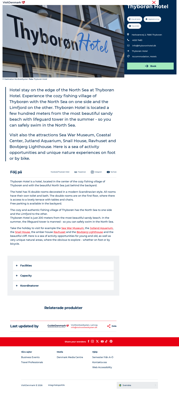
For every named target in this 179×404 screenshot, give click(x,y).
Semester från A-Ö (103, 370)
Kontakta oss (99, 375)
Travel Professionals (34, 375)
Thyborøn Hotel (140, 64)
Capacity (24, 288)
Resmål (73, 9)
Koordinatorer (27, 299)
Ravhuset (60, 245)
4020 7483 (137, 53)
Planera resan (118, 9)
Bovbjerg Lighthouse (90, 245)
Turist (166, 3)
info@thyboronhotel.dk (144, 59)
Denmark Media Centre (71, 370)
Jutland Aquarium (101, 241)
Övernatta (101, 9)
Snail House (22, 245)
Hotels (153, 70)
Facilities (24, 278)
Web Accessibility (102, 380)
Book (150, 79)
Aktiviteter (86, 9)
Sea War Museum (73, 241)
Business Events (32, 370)
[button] (96, 339)
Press (174, 3)
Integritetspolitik (59, 398)
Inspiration (59, 9)
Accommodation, (141, 70)
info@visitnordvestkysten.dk (76, 340)
